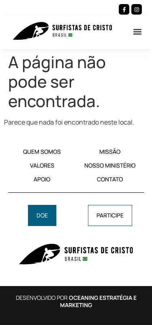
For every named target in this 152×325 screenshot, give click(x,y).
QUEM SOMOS (42, 151)
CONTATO (110, 179)
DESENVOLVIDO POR (76, 301)
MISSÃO (109, 151)
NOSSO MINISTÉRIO (109, 165)
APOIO (42, 179)
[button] (137, 31)
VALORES (42, 165)
